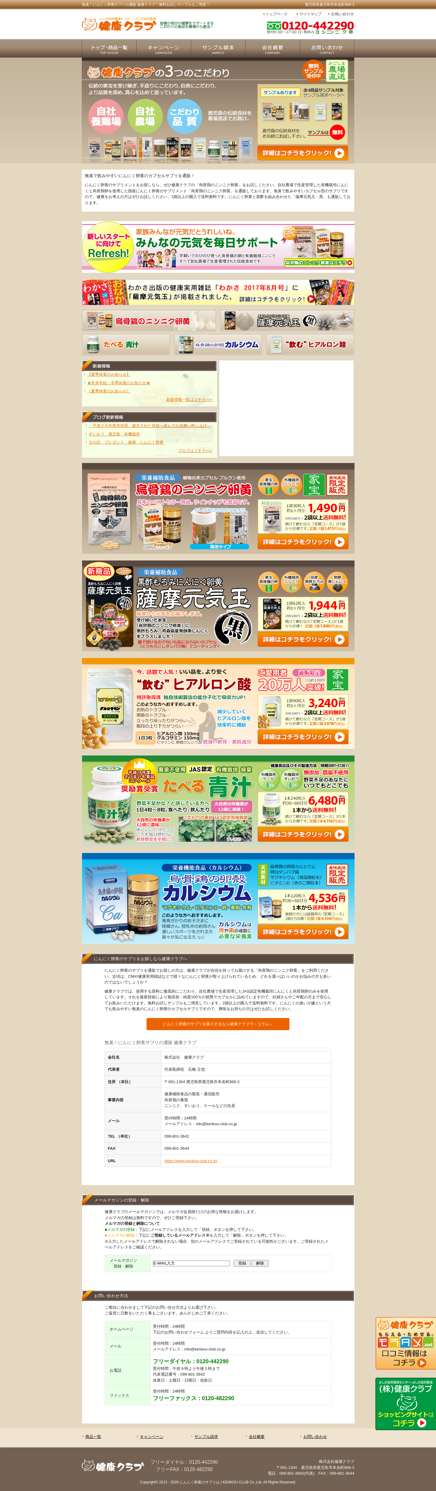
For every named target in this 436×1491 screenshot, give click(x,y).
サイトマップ (311, 14)
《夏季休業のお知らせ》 (108, 391)
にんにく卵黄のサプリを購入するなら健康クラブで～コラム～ (218, 1024)
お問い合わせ (340, 14)
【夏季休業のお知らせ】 (108, 374)
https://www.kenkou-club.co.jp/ (190, 1161)
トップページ (278, 14)
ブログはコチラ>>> (195, 450)
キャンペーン (163, 48)
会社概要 (272, 48)
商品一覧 (109, 48)
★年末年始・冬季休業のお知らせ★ (118, 383)
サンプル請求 (218, 48)
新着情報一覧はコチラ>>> (189, 399)
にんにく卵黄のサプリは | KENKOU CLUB (214, 1482)
